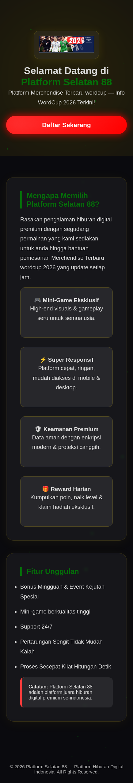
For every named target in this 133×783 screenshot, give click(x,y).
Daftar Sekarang (66, 124)
